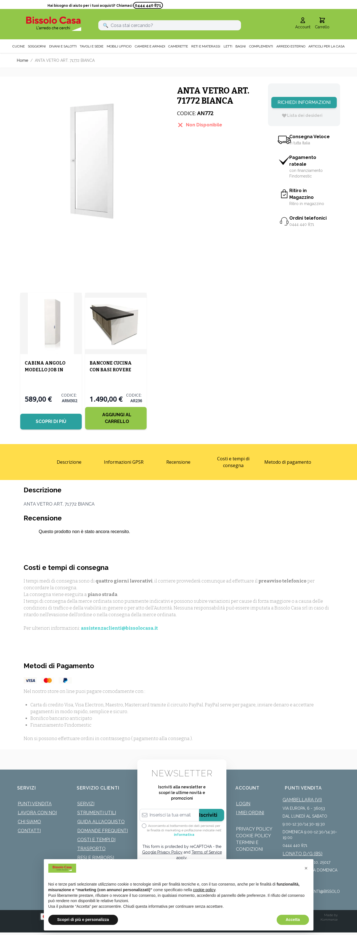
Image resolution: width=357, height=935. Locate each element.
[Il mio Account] (302, 23)
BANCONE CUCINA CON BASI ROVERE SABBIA (110, 369)
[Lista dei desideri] (301, 115)
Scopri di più (50, 421)
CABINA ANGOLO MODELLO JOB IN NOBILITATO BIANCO (49, 369)
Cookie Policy (253, 835)
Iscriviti (208, 815)
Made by (331, 915)
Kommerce (329, 919)
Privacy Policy (254, 828)
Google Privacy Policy (162, 852)
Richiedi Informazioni (304, 102)
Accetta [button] (293, 919)
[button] (306, 868)
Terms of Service (207, 852)
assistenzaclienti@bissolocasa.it (119, 628)
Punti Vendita (35, 803)
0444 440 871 (148, 5)
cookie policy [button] (204, 890)
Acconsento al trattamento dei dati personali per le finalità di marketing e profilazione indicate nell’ (184, 829)
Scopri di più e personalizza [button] (83, 919)
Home (22, 60)
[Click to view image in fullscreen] (91, 157)
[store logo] (53, 23)
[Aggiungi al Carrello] (115, 418)
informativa (184, 834)
